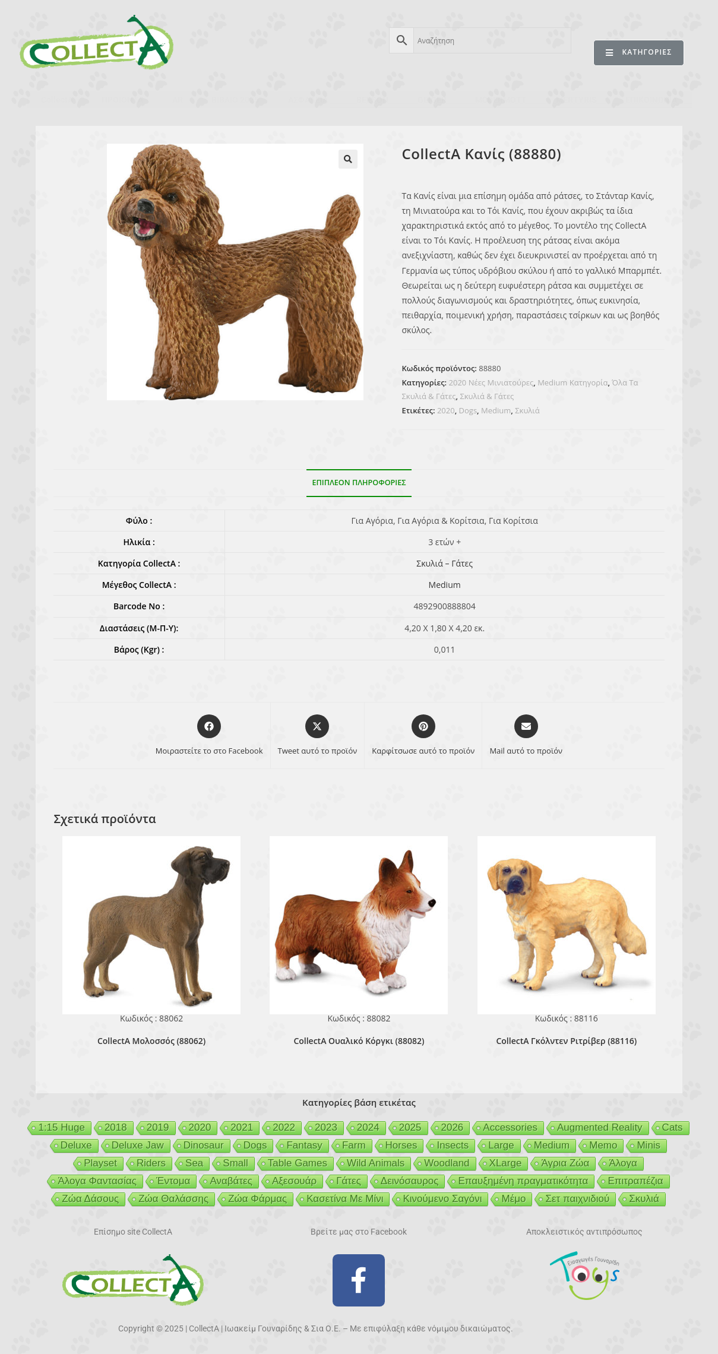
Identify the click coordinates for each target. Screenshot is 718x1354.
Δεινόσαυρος (410, 1181)
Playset (100, 1163)
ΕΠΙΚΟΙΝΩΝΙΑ (651, 100)
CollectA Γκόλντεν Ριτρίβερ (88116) (566, 1040)
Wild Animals (375, 1163)
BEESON (372, 100)
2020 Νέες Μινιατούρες (491, 382)
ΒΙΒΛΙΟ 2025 (235, 100)
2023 (326, 1127)
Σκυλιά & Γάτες (487, 396)
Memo (603, 1145)
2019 (158, 1127)
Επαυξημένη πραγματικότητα (523, 1181)
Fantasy (304, 1145)
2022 (284, 1127)
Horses (401, 1145)
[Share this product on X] (318, 735)
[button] (348, 159)
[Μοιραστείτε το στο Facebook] (209, 735)
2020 (446, 410)
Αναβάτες (231, 1181)
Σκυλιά (527, 410)
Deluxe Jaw (138, 1145)
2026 (452, 1127)
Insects (453, 1145)
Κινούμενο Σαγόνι (442, 1198)
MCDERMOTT (501, 100)
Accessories (510, 1127)
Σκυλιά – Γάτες (444, 563)
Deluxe (76, 1145)
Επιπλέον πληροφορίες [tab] (359, 482)
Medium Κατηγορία (572, 382)
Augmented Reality (600, 1127)
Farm (354, 1145)
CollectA (57, 100)
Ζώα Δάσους (90, 1198)
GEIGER (432, 100)
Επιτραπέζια (635, 1181)
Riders (151, 1163)
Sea (194, 1163)
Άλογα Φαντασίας (97, 1181)
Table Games (297, 1163)
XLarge (505, 1163)
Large (501, 1145)
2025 (410, 1127)
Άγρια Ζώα (565, 1163)
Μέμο (513, 1198)
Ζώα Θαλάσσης (173, 1198)
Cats (672, 1127)
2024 (368, 1127)
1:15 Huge (61, 1127)
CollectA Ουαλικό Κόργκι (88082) (358, 1040)
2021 (241, 1127)
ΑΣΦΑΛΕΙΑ (308, 100)
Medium (496, 410)
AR (177, 100)
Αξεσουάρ (294, 1181)
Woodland (446, 1163)
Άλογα (623, 1163)
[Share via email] (525, 735)
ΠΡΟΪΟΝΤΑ (122, 100)
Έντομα (173, 1181)
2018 (116, 1127)
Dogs (468, 410)
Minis (648, 1145)
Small (235, 1163)
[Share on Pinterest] (423, 735)
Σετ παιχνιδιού (577, 1198)
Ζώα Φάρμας (257, 1198)
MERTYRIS (576, 100)
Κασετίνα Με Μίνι (344, 1198)
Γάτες (348, 1181)
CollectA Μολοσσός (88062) (151, 1040)
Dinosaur (204, 1145)
